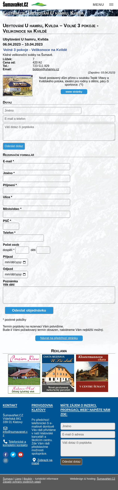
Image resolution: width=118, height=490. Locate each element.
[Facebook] (5, 454)
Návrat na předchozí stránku (59, 338)
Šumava (8, 478)
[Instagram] (5, 460)
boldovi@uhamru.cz (46, 69)
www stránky (74, 91)
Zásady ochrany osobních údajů (22, 481)
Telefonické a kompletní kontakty (15, 443)
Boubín (28, 478)
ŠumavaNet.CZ (106, 478)
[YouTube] (20, 454)
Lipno (18, 478)
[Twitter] (13, 454)
